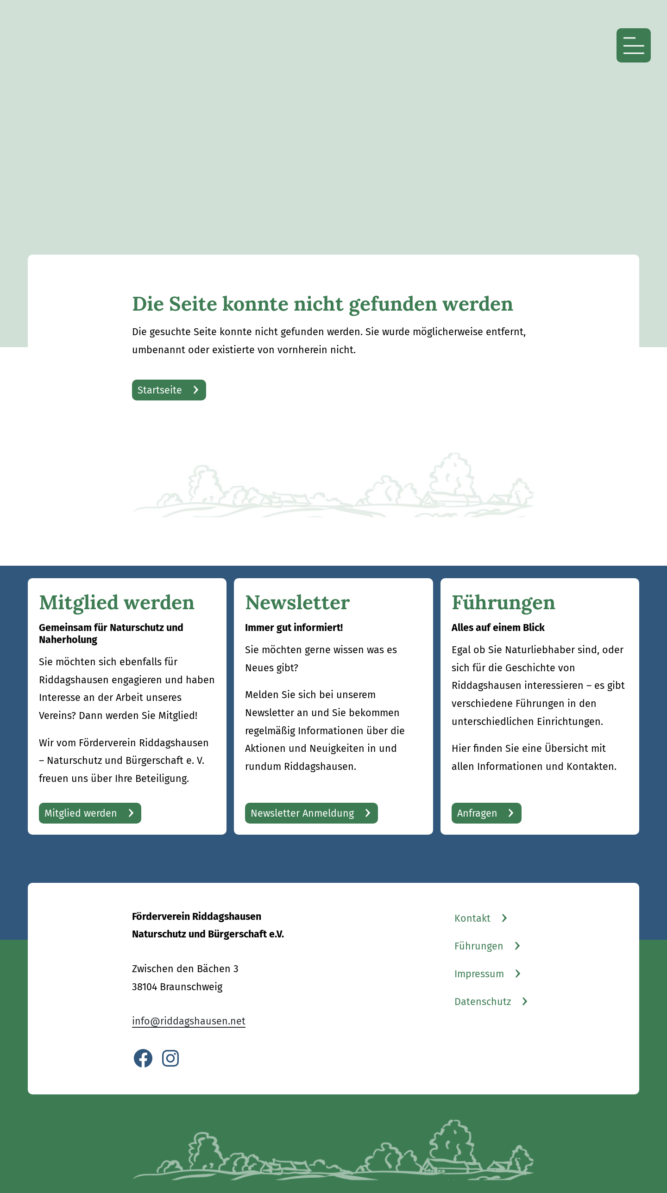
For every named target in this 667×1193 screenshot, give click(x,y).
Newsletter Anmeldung (302, 813)
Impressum (479, 974)
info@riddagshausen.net (188, 1021)
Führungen (478, 946)
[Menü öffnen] (634, 45)
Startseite (160, 390)
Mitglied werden (80, 813)
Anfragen (477, 813)
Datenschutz (482, 1002)
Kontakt (472, 918)
